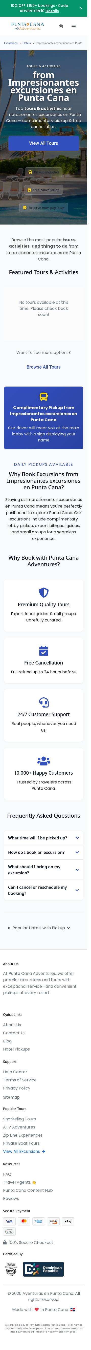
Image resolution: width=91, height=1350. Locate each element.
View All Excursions (24, 1151)
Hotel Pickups (16, 1049)
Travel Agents (19, 1182)
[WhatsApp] (32, 1003)
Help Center (15, 1072)
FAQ (7, 1174)
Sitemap (11, 1097)
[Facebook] (5, 1003)
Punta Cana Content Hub (28, 1190)
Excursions (11, 43)
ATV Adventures (19, 1127)
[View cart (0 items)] (61, 26)
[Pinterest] (41, 1003)
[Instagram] (14, 1003)
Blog (7, 1041)
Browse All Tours (44, 367)
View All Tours (43, 143)
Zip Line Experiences (23, 1135)
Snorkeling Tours (19, 1119)
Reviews (11, 1198)
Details (52, 10)
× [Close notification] (81, 8)
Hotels (27, 43)
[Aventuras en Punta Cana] (27, 26)
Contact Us (14, 1033)
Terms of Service (20, 1080)
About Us (12, 1025)
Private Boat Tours (21, 1143)
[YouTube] (23, 1003)
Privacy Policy (16, 1088)
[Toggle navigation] (73, 26)
